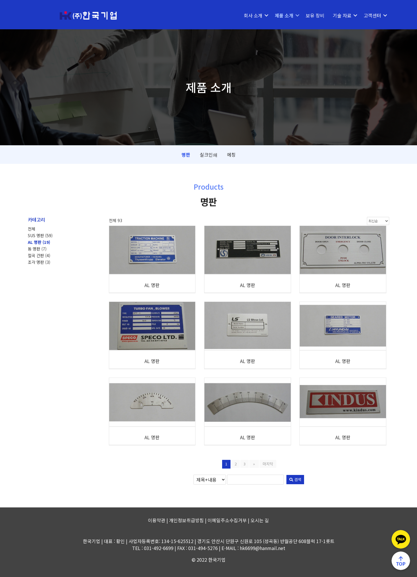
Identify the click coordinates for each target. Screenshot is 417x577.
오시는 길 (259, 520)
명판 (186, 154)
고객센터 (372, 15)
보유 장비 (315, 15)
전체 (31, 229)
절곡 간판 (39, 255)
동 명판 (37, 249)
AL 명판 (39, 242)
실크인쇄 (208, 154)
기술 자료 (342, 15)
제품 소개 (284, 15)
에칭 (231, 154)
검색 (285, 479)
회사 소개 (253, 15)
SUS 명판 (40, 235)
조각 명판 (39, 262)
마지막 (267, 464)
